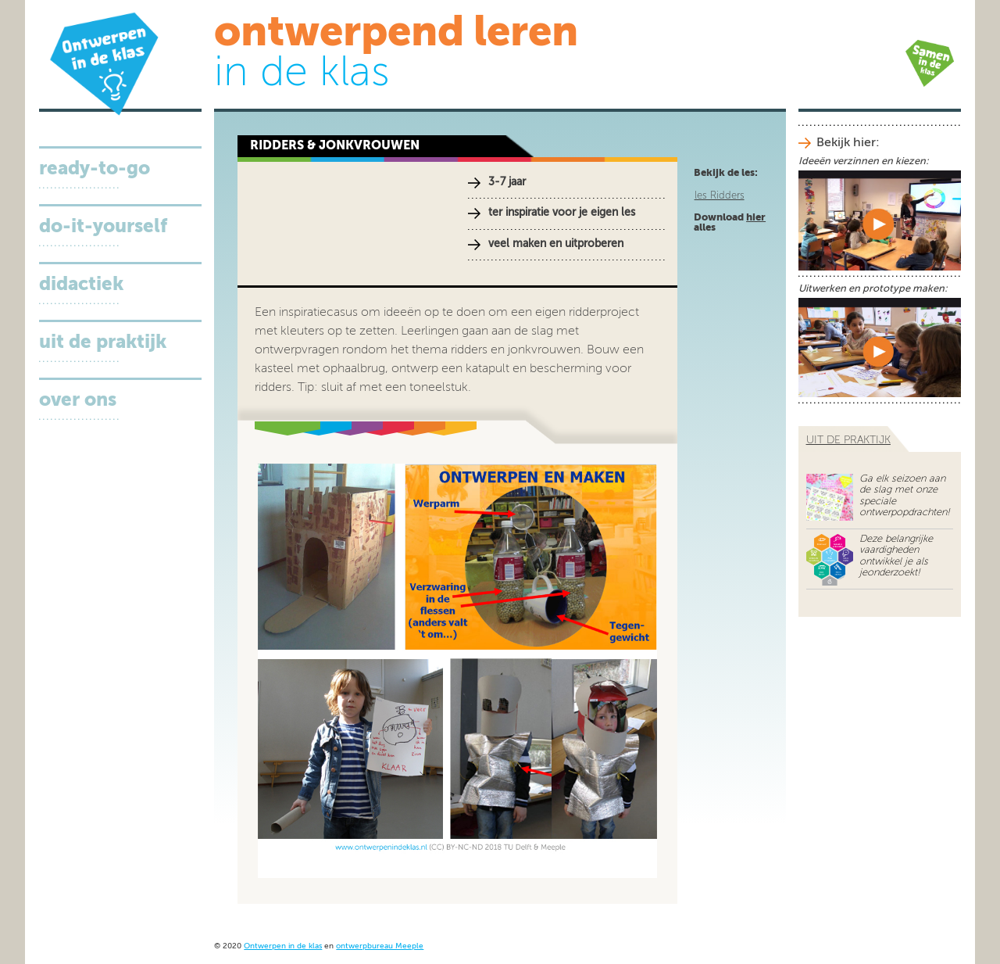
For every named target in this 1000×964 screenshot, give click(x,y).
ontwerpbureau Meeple (379, 946)
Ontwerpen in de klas (283, 946)
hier (756, 218)
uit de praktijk (848, 440)
